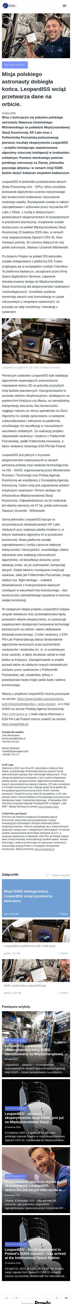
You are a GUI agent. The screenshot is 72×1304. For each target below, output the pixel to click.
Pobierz (62, 914)
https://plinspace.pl (14, 714)
